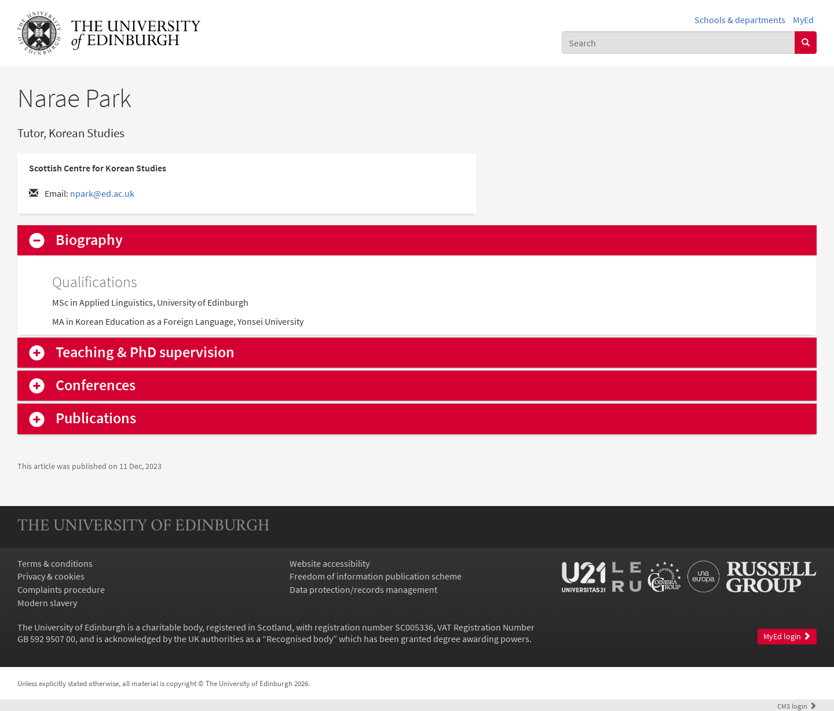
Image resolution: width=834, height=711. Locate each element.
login (797, 705)
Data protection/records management (363, 589)
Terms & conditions (55, 563)
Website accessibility (330, 563)
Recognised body (299, 638)
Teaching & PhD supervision (145, 352)
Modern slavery (47, 603)
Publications (96, 418)
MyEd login (787, 637)
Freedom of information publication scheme (376, 576)
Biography (89, 240)
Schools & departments (739, 19)
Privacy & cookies (51, 576)
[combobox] (678, 42)
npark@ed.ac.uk (102, 193)
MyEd (803, 19)
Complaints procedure (61, 589)
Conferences (96, 385)
